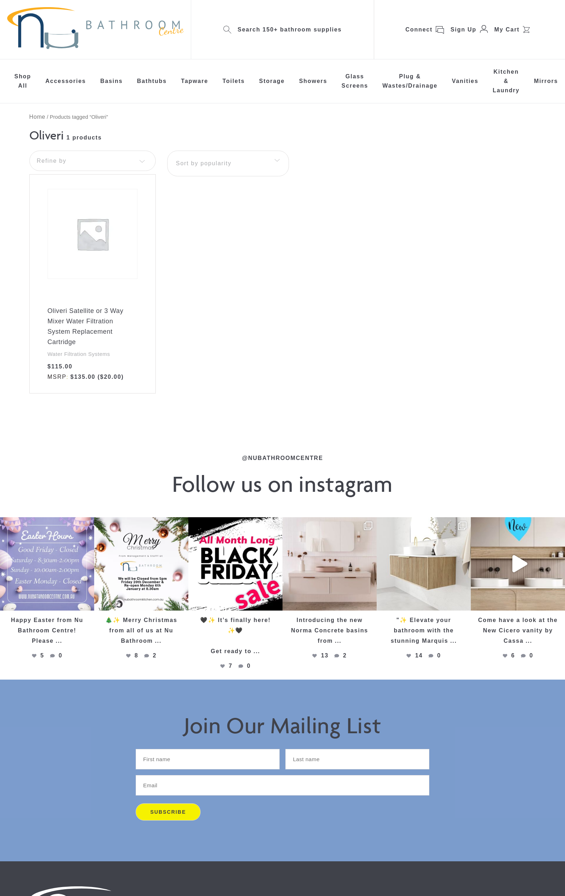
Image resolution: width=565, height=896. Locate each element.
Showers (313, 81)
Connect (419, 29)
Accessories (65, 81)
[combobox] (228, 163)
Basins (111, 81)
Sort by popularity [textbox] (203, 163)
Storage (272, 81)
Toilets (233, 81)
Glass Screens (355, 81)
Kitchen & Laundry (506, 81)
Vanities (465, 81)
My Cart (507, 29)
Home (37, 117)
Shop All (22, 81)
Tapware (194, 81)
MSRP (57, 377)
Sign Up (463, 29)
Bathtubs (152, 81)
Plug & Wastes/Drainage (410, 81)
